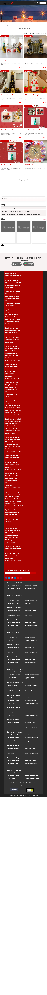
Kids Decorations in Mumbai (11, 316)
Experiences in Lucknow (12, 437)
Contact (17, 782)
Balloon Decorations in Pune (11, 355)
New (30, 33)
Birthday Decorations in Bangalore (13, 293)
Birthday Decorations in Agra (11, 366)
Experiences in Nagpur (11, 528)
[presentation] (2, 245)
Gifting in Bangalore (9, 305)
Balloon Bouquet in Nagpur (11, 532)
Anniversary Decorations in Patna (12, 487)
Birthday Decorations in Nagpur (12, 530)
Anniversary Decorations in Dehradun (13, 560)
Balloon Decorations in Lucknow (12, 446)
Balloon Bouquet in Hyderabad (12, 423)
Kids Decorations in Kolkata (11, 335)
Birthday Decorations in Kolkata (12, 330)
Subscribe (33, 573)
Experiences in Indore (11, 455)
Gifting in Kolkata (9, 342)
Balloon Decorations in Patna (11, 483)
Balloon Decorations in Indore (12, 464)
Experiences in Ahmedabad (13, 401)
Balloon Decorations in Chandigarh (13, 501)
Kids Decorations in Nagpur (11, 535)
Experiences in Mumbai (12, 310)
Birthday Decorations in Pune (12, 348)
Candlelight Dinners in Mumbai (12, 321)
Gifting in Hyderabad (10, 433)
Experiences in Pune (11, 346)
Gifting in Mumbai (9, 324)
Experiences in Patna (11, 473)
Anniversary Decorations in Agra (12, 378)
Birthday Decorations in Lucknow (12, 439)
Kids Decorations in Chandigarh (12, 498)
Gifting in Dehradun (9, 558)
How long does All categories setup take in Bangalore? (16, 208)
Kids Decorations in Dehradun (12, 553)
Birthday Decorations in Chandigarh (13, 494)
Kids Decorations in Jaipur (11, 389)
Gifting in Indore (8, 467)
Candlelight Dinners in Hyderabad (12, 430)
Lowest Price (39, 33)
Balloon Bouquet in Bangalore (12, 296)
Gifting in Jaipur (8, 396)
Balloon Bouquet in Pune (10, 350)
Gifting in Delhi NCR (9, 287)
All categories (7, 25)
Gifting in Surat (8, 521)
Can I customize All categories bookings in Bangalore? (16, 211)
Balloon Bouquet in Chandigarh (12, 496)
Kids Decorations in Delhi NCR (12, 280)
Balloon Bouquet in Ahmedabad (12, 405)
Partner (22, 782)
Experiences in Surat (11, 510)
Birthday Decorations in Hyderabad (13, 421)
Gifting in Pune (8, 358)
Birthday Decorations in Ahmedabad (13, 403)
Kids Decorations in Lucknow (11, 444)
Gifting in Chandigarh (10, 503)
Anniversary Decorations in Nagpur (13, 542)
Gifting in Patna (8, 485)
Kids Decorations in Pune (11, 353)
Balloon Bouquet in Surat (11, 514)
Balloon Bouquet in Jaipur (11, 387)
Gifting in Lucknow (9, 449)
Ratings (44, 33)
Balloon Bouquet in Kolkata (11, 332)
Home (2, 25)
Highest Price (34, 33)
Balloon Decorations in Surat (11, 519)
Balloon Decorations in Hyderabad (13, 428)
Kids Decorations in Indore (11, 462)
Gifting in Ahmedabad (10, 412)
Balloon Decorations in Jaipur (12, 392)
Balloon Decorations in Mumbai (12, 319)
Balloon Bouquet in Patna (11, 478)
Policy (30, 782)
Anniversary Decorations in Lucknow (13, 451)
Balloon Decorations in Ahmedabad (13, 410)
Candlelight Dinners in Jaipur (11, 394)
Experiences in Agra (11, 364)
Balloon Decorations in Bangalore (12, 301)
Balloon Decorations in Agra (11, 373)
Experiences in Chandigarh (13, 492)
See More (23, 180)
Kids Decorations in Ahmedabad (12, 407)
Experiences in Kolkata (11, 328)
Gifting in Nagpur (9, 540)
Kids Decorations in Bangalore (12, 298)
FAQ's (26, 782)
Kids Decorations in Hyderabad (12, 426)
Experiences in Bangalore (12, 291)
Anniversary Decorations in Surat (12, 524)
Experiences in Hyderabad (13, 419)
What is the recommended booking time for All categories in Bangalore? (21, 214)
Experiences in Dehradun (12, 546)
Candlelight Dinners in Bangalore (12, 303)
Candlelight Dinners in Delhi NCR (12, 285)
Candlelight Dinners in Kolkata (12, 339)
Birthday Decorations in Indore (12, 457)
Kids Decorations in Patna (11, 480)
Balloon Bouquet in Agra (10, 369)
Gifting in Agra (8, 376)
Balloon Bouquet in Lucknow (11, 441)
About (12, 782)
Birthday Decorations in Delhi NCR (13, 275)
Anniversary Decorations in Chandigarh (14, 506)
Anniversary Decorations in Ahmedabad (14, 415)
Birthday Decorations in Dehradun (13, 548)
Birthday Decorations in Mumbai (12, 312)
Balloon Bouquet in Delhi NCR (12, 278)
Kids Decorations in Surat (11, 517)
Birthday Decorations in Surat (12, 512)
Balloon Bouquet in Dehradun (12, 551)
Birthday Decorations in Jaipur (12, 385)
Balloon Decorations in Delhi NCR (13, 282)
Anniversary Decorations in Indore (13, 469)
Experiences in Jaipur (11, 382)
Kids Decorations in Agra (10, 371)
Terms (35, 782)
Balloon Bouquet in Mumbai (11, 314)
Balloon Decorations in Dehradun (12, 555)
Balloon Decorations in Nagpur (12, 537)
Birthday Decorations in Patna (12, 475)
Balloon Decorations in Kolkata (12, 337)
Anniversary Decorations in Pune (12, 360)
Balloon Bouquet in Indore (11, 460)
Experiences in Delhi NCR (12, 273)
